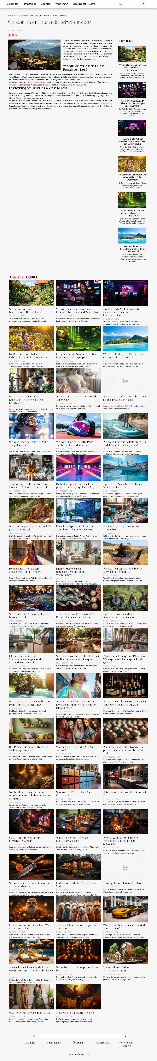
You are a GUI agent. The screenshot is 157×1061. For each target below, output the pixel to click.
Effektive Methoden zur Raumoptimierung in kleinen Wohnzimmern (71, 572)
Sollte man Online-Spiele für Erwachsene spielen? (24, 839)
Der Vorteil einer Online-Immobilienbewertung (116, 969)
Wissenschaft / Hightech (84, 4)
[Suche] (128, 4)
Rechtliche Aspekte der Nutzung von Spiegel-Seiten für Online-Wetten (76, 528)
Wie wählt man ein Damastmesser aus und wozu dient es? (30, 884)
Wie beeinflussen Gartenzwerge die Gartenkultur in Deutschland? (132, 67)
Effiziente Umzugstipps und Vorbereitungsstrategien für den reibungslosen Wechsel (26, 659)
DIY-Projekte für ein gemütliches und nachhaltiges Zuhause (29, 748)
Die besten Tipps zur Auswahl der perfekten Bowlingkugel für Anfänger (76, 486)
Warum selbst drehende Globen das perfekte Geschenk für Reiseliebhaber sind (123, 750)
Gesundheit (12, 4)
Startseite (11, 16)
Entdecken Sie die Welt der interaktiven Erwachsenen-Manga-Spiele (132, 213)
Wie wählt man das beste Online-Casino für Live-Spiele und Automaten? (132, 103)
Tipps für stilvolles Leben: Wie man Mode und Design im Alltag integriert (29, 486)
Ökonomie (45, 4)
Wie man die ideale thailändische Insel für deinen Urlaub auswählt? (132, 249)
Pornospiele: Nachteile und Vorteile (122, 883)
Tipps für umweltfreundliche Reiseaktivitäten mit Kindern (118, 615)
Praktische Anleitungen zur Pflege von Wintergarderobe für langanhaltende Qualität (124, 659)
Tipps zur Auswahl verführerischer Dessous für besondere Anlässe (75, 615)
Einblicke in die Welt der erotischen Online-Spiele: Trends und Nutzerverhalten (132, 141)
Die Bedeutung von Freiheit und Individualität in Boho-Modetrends (132, 177)
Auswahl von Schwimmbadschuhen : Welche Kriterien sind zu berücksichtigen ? (31, 970)
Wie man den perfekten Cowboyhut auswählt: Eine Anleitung (122, 570)
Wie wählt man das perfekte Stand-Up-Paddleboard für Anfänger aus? (125, 443)
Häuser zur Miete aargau (36, 82)
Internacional (29, 4)
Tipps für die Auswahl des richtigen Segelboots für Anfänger (122, 486)
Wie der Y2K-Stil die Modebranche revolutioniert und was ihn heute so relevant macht (76, 704)
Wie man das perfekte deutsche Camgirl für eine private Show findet (125, 398)
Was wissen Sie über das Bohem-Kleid (30, 1012)
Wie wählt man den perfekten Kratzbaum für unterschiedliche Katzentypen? (26, 399)
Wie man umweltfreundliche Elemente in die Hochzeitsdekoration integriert (78, 658)
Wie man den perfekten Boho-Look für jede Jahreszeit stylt (30, 528)
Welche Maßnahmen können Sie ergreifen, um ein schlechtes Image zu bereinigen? (29, 795)
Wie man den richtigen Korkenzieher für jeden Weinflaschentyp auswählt (124, 703)
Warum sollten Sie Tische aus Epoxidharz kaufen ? (72, 839)
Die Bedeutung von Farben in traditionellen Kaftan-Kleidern (25, 570)
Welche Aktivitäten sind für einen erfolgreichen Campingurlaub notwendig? (121, 841)
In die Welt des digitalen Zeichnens (75, 1012)
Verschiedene (61, 4)
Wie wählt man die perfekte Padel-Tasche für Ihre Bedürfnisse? (75, 443)
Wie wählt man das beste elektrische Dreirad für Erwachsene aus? (29, 703)
